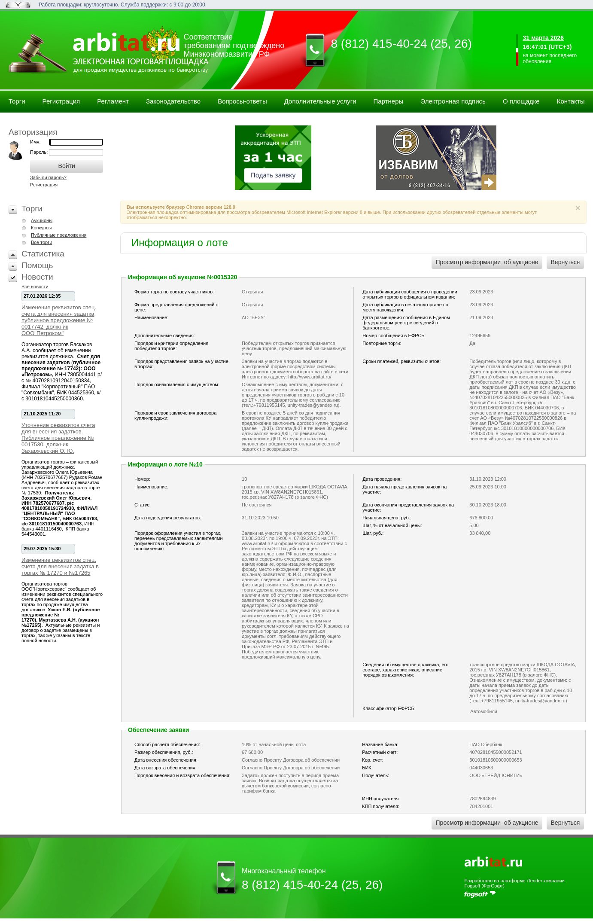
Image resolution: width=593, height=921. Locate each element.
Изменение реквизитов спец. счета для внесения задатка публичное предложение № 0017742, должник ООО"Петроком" (58, 320)
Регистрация (61, 101)
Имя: (35, 141)
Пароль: (39, 152)
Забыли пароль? (48, 177)
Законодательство (173, 101)
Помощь (37, 265)
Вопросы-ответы (242, 101)
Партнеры (389, 101)
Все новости (35, 286)
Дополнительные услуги (320, 101)
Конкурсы (41, 227)
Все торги (41, 242)
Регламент (113, 101)
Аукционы (41, 220)
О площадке (521, 101)
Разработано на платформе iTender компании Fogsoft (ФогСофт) (514, 883)
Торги (17, 101)
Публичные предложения (58, 235)
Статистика (42, 253)
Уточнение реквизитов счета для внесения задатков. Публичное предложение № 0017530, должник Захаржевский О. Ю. (58, 438)
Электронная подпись (453, 101)
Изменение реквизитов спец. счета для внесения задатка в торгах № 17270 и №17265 (60, 566)
